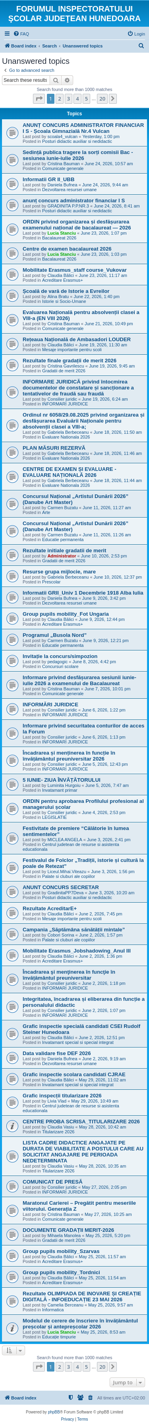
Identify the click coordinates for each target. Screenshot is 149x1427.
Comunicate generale (63, 168)
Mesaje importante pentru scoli (72, 349)
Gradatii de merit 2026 (63, 370)
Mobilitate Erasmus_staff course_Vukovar (75, 270)
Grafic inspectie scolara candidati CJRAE (74, 1074)
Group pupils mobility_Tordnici (61, 1272)
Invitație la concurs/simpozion (60, 656)
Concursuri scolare (60, 666)
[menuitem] (21, 34)
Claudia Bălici (60, 275)
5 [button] (86, 98)
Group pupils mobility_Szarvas (61, 1251)
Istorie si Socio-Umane (64, 301)
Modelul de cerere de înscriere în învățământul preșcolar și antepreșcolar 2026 (80, 1324)
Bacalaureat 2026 (59, 237)
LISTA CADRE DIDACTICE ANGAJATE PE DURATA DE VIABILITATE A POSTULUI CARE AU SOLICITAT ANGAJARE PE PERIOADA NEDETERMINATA (83, 1152)
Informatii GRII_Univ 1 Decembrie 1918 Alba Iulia (83, 593)
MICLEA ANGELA (64, 839)
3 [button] (68, 98)
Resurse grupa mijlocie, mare (59, 572)
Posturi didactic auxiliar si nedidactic (77, 141)
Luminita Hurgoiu (63, 785)
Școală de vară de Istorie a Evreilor (66, 291)
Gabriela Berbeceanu (68, 432)
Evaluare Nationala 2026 (66, 437)
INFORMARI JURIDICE (65, 403)
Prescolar (51, 581)
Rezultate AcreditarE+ (50, 908)
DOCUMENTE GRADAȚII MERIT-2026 (68, 1230)
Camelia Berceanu (65, 1304)
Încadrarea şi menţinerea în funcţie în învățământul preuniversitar (69, 975)
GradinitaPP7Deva (65, 892)
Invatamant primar (59, 790)
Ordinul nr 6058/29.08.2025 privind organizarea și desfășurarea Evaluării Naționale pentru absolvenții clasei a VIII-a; (83, 421)
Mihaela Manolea (64, 1235)
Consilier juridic (62, 399)
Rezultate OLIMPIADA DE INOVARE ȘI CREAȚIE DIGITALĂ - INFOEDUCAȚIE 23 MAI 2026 (82, 1296)
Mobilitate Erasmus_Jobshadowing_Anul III (77, 951)
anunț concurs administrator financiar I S (74, 201)
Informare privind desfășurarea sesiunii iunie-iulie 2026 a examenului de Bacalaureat (79, 680)
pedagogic (57, 661)
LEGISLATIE (54, 817)
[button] (39, 98)
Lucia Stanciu (61, 233)
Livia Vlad (56, 1101)
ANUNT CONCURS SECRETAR (61, 887)
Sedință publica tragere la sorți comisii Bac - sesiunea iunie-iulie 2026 (78, 155)
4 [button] (77, 98)
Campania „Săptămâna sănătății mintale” (74, 930)
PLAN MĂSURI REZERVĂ (54, 448)
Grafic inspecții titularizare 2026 (62, 1096)
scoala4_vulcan (62, 136)
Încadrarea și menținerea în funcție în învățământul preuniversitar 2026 (69, 756)
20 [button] (102, 98)
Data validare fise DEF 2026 (57, 1053)
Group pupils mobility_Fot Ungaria (66, 614)
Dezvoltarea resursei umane (69, 189)
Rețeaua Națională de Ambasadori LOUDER (77, 339)
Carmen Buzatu (62, 507)
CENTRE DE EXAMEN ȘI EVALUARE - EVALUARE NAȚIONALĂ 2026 (69, 472)
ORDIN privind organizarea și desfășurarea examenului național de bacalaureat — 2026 (77, 225)
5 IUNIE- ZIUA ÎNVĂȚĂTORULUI (62, 780)
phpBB (54, 1412)
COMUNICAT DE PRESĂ (53, 1182)
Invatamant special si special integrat (78, 1042)
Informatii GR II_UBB (48, 179)
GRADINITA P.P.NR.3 (68, 206)
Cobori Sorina (60, 935)
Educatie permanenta (63, 539)
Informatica (53, 1309)
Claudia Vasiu (60, 1127)
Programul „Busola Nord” (55, 635)
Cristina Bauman (63, 163)
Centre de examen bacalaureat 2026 (67, 249)
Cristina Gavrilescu (65, 366)
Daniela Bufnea (62, 184)
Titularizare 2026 (58, 1131)
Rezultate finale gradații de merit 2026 (69, 361)
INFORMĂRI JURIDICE (50, 705)
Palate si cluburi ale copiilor (68, 876)
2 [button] (59, 98)
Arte (46, 512)
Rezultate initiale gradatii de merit (64, 550)
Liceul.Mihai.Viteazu (66, 871)
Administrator (61, 555)
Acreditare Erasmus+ (62, 280)
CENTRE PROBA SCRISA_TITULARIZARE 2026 (81, 1122)
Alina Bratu (58, 296)
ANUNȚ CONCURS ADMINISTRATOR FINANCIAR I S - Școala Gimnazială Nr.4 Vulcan (83, 128)
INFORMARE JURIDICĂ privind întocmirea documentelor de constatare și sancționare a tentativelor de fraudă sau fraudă (78, 388)
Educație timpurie (59, 1336)
